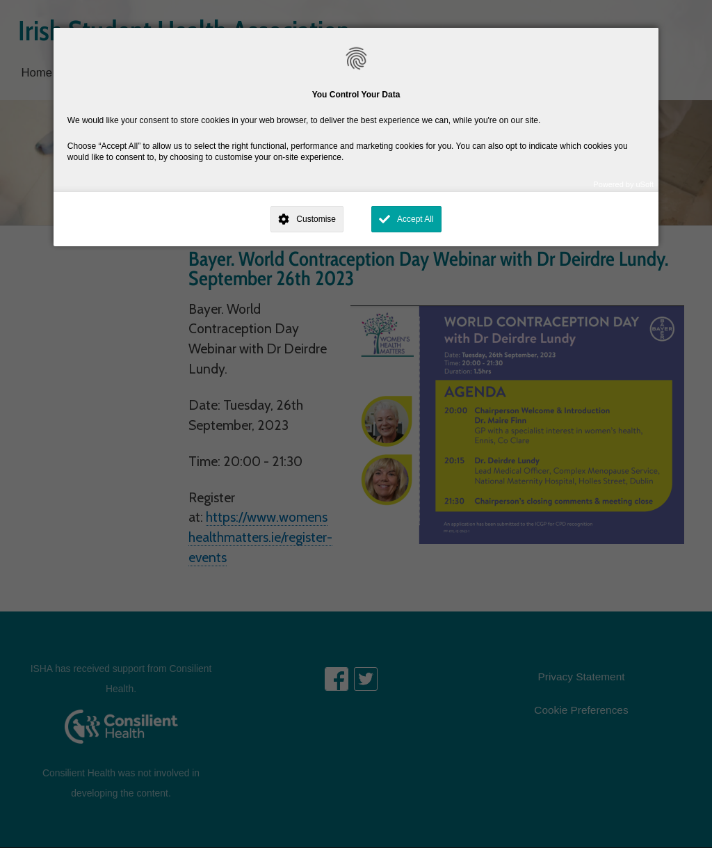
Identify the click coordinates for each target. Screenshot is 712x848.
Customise (316, 219)
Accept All (415, 219)
